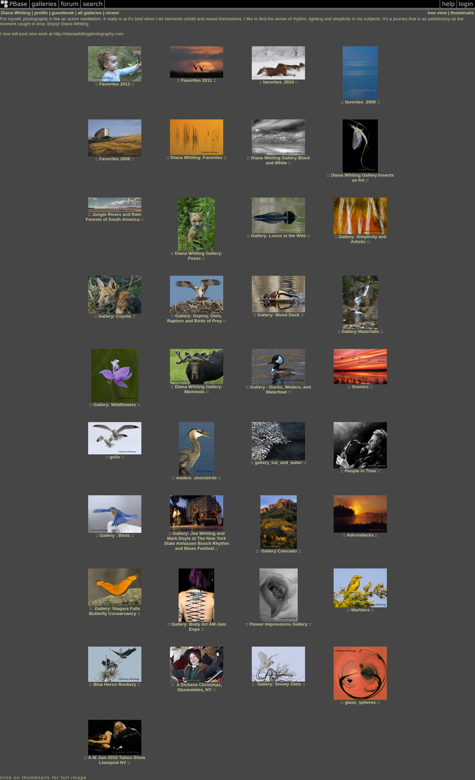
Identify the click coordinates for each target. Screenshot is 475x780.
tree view (437, 12)
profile (41, 12)
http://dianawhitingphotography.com (88, 33)
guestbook (63, 12)
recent (112, 12)
